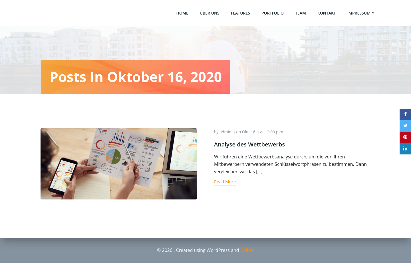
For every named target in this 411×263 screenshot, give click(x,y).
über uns (209, 13)
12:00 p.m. (274, 131)
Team (300, 13)
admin (225, 131)
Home (182, 13)
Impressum (361, 13)
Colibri (247, 250)
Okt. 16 (248, 131)
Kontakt (326, 13)
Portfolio (272, 13)
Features (240, 13)
